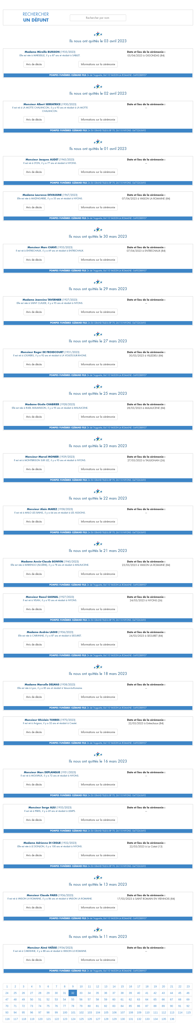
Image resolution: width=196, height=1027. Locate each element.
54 (64, 999)
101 (73, 1012)
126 (89, 1018)
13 (105, 986)
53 (56, 999)
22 (179, 986)
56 (80, 999)
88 (155, 1005)
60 (113, 999)
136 (172, 1018)
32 (72, 992)
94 (15, 1012)
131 (131, 1018)
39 (130, 992)
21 (171, 986)
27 (31, 992)
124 (73, 1018)
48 (15, 999)
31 (64, 992)
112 (164, 1012)
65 (155, 999)
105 (106, 1012)
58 (97, 999)
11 (89, 986)
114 (180, 1012)
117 (15, 1018)
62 (130, 999)
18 (147, 986)
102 (81, 1012)
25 (15, 992)
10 (81, 986)
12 (97, 986)
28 (39, 992)
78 (72, 1005)
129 (114, 1018)
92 (187, 1005)
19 (155, 986)
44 (171, 992)
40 (138, 992)
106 (114, 1012)
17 (138, 986)
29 (48, 992)
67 (171, 999)
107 (122, 1012)
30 (56, 992)
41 (146, 992)
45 (179, 992)
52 (48, 999)
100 (65, 1012)
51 (39, 999)
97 (39, 1012)
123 (65, 1018)
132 (139, 1018)
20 (163, 986)
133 (147, 1018)
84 (122, 1005)
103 (89, 1012)
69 (187, 999)
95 (23, 1012)
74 (39, 1005)
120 (40, 1018)
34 (89, 992)
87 (146, 1005)
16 (130, 986)
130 (122, 1018)
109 (139, 1012)
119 (32, 1018)
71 (15, 1005)
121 (48, 1018)
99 (56, 1012)
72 (23, 1005)
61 (122, 999)
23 (188, 986)
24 (6, 992)
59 (105, 999)
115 (188, 1012)
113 (172, 1012)
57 (89, 999)
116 (7, 1018)
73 (31, 1005)
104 (98, 1012)
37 (113, 992)
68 (179, 999)
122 (57, 1018)
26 (23, 992)
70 (6, 1005)
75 (48, 1005)
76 (56, 1005)
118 (24, 1018)
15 (122, 986)
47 (6, 999)
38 (122, 992)
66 (163, 999)
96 (31, 1012)
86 (138, 1005)
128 (106, 1018)
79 (80, 1005)
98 (48, 1012)
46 (187, 992)
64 (146, 999)
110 (147, 1012)
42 (155, 992)
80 (89, 1005)
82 (105, 1005)
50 (31, 999)
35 (97, 992)
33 (80, 992)
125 (81, 1018)
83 (113, 1005)
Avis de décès (34, 64)
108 (131, 1012)
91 (179, 1005)
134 (155, 1018)
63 (138, 999)
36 (105, 992)
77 (64, 1005)
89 (163, 1005)
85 (130, 1005)
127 (98, 1018)
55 (72, 999)
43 (163, 992)
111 (155, 1012)
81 (97, 1005)
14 (114, 986)
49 (23, 999)
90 (171, 1005)
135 (164, 1018)
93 (6, 1012)
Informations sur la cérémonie (98, 64)
